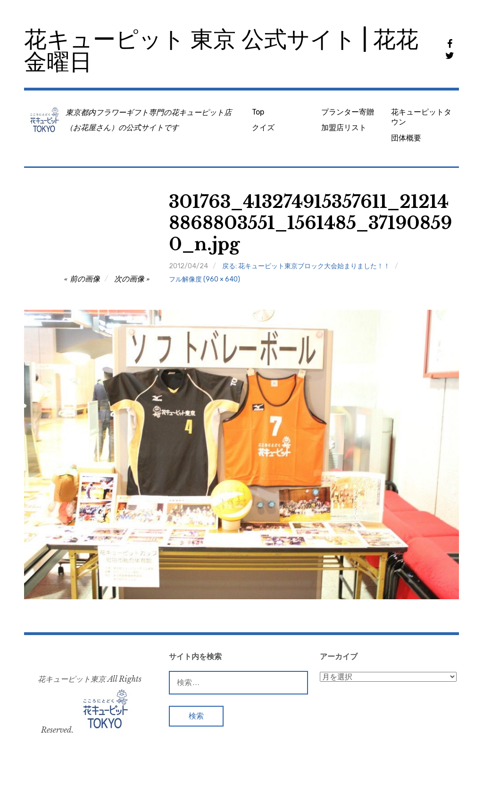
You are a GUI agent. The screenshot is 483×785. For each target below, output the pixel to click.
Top (258, 111)
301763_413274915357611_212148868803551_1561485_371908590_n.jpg (310, 223)
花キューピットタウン (421, 116)
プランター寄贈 (347, 111)
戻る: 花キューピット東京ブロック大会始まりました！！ (306, 266)
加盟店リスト (343, 127)
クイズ (263, 127)
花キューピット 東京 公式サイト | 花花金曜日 (221, 50)
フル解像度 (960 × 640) (204, 279)
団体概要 (406, 137)
